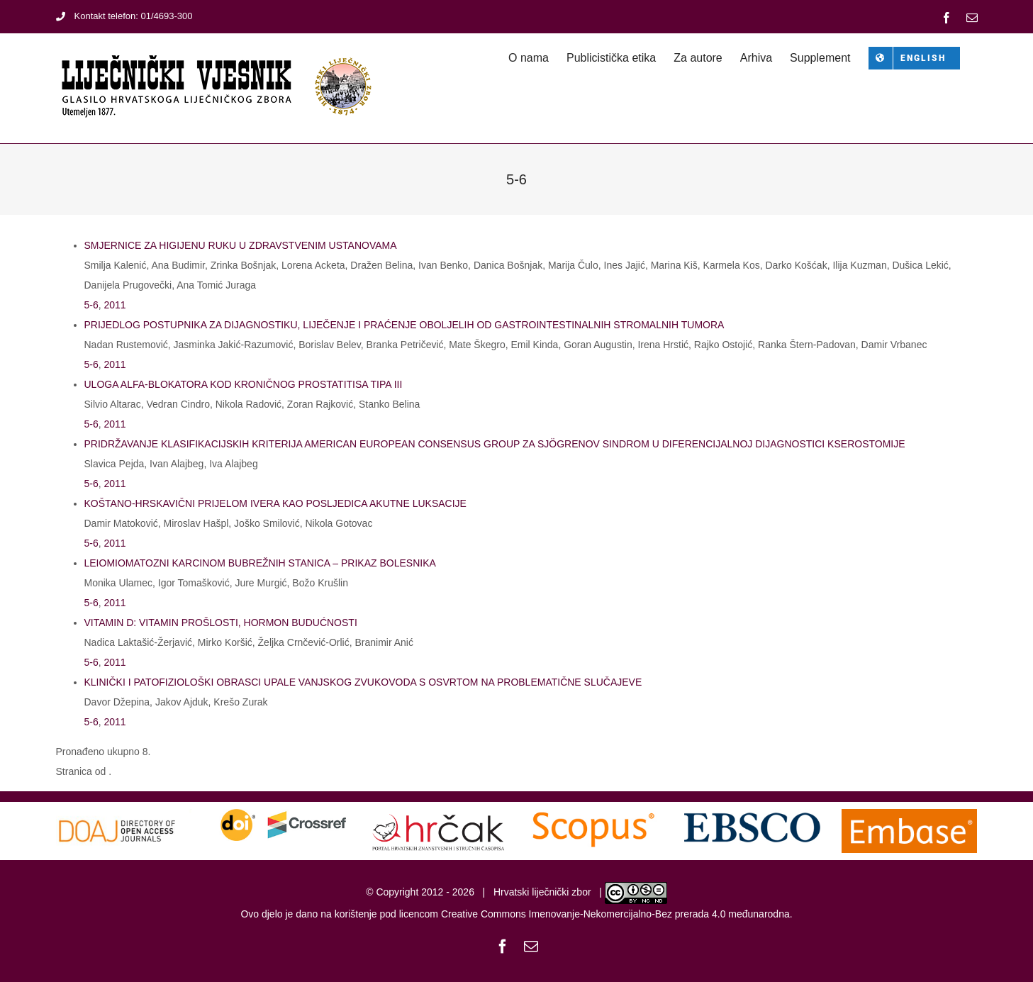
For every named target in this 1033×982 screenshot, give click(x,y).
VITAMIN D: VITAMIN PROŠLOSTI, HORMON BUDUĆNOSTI (220, 622)
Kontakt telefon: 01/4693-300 (124, 16)
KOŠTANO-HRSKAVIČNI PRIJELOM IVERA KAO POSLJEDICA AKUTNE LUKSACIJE (275, 503)
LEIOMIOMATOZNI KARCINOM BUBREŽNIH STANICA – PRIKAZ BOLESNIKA (260, 563)
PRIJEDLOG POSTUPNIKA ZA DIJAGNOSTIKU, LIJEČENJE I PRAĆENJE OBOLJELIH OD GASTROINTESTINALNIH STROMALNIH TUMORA (404, 324)
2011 (115, 305)
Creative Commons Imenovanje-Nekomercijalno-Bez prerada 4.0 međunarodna (615, 914)
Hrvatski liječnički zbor (542, 892)
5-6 (91, 305)
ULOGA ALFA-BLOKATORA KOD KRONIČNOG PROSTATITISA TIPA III (243, 384)
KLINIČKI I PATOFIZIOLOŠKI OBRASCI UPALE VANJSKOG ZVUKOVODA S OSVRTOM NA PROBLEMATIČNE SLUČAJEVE (363, 682)
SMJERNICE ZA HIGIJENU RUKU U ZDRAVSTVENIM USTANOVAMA (240, 245)
